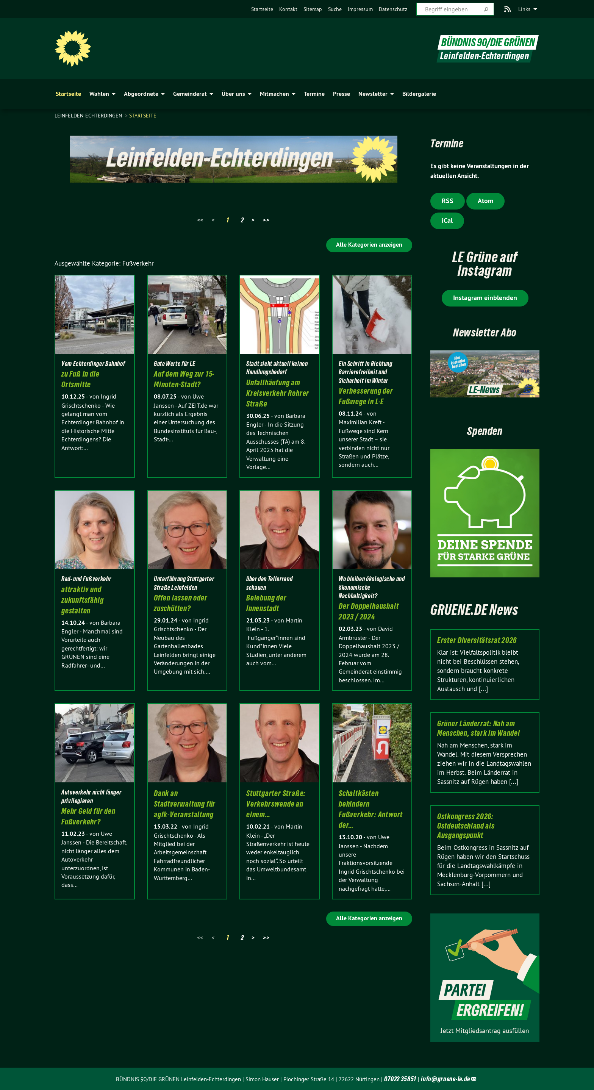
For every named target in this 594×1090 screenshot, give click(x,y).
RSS (447, 200)
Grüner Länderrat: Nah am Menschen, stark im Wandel (478, 728)
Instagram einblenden (485, 297)
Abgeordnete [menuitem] (141, 94)
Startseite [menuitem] (68, 94)
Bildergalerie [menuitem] (419, 94)
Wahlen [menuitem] (99, 94)
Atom (485, 200)
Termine (451, 142)
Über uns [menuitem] (233, 94)
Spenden (485, 430)
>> (266, 220)
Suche (335, 9)
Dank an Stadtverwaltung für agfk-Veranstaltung (185, 804)
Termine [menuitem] (314, 94)
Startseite (262, 9)
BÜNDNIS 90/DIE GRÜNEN (487, 41)
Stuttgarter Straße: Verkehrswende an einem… (276, 804)
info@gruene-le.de (445, 1079)
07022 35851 (400, 1079)
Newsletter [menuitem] (373, 94)
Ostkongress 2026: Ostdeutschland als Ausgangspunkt (466, 826)
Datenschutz (393, 9)
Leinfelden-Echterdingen (89, 115)
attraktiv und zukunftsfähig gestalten (82, 600)
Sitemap (312, 9)
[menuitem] (262, 9)
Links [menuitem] (524, 9)
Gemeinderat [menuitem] (190, 94)
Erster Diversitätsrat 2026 (477, 640)
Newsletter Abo (485, 331)
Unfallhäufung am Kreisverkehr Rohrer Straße (277, 393)
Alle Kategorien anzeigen (369, 245)
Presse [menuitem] (341, 94)
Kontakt (288, 9)
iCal (447, 220)
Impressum (360, 9)
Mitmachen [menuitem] (274, 94)
